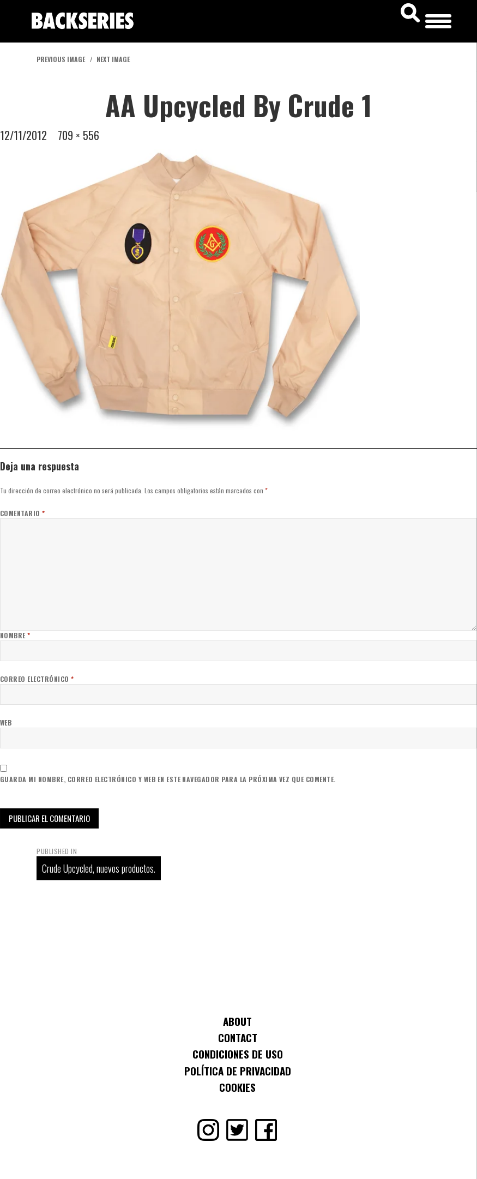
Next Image (113, 59)
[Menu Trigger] (438, 19)
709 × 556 (78, 135)
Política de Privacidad (237, 1070)
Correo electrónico (37, 679)
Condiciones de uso (237, 1053)
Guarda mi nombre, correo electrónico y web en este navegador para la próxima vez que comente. (168, 779)
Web (5, 722)
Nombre (15, 635)
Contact (237, 1037)
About (237, 1021)
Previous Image (61, 59)
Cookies (237, 1087)
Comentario (22, 513)
